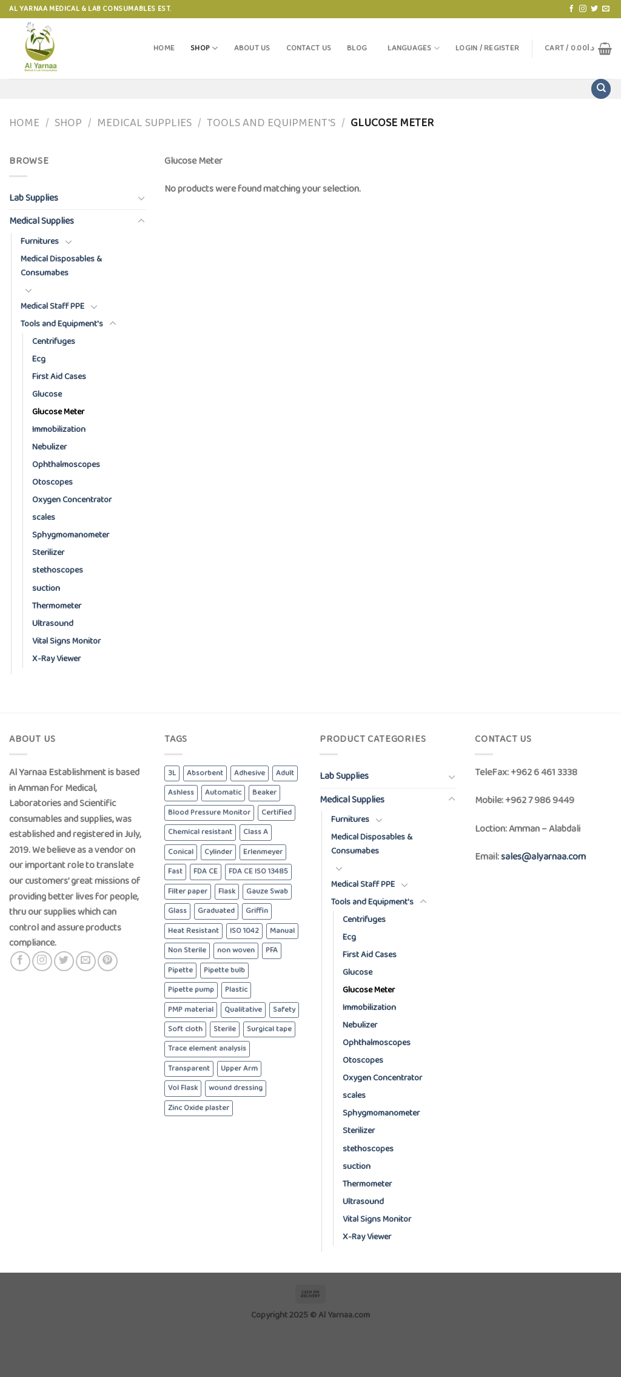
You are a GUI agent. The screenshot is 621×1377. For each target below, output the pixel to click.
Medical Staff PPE (52, 306)
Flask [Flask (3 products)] (226, 891)
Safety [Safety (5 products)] (284, 1009)
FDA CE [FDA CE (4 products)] (205, 871)
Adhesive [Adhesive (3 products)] (249, 773)
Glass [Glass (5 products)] (177, 910)
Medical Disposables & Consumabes (61, 266)
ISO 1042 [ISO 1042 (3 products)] (244, 930)
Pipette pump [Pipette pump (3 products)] (191, 989)
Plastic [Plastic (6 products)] (236, 989)
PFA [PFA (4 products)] (272, 950)
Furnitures (40, 241)
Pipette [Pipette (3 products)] (180, 970)
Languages (414, 48)
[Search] (601, 89)
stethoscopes (57, 570)
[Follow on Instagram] (582, 9)
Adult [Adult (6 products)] (285, 773)
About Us (252, 48)
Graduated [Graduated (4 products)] (216, 910)
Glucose (47, 394)
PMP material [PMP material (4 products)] (190, 1009)
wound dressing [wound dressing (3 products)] (236, 1088)
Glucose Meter (58, 412)
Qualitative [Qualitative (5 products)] (243, 1009)
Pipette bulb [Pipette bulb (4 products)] (224, 970)
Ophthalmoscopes (66, 464)
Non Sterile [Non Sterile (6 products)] (187, 950)
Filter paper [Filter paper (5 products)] (187, 891)
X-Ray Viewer (56, 658)
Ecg (38, 359)
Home (164, 48)
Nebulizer (49, 447)
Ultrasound (52, 623)
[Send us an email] (605, 9)
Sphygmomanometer (70, 535)
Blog (357, 48)
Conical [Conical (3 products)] (180, 852)
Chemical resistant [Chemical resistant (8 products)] (200, 832)
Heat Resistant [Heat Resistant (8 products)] (193, 930)
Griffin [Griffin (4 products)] (257, 910)
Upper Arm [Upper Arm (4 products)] (239, 1068)
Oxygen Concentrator (72, 500)
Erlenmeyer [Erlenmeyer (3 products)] (263, 852)
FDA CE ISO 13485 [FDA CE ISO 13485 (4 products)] (258, 871)
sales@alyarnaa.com (543, 856)
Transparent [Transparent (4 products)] (189, 1068)
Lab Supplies (33, 198)
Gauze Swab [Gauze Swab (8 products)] (267, 891)
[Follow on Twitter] (594, 9)
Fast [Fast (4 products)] (175, 871)
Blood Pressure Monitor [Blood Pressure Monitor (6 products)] (209, 812)
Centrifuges (53, 341)
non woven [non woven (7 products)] (236, 950)
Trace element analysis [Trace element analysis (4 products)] (207, 1048)
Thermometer (56, 606)
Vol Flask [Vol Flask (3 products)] (183, 1088)
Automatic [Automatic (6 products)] (223, 792)
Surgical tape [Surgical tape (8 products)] (269, 1029)
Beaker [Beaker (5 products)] (264, 792)
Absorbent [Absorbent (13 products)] (205, 773)
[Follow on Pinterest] (108, 961)
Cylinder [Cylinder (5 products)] (218, 852)
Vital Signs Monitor (66, 641)
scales (43, 517)
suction (46, 588)
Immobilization (59, 429)
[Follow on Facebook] (571, 9)
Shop (204, 48)
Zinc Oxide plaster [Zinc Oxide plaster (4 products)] (198, 1108)
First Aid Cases (59, 376)
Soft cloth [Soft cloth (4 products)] (185, 1029)
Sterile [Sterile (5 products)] (224, 1029)
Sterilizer (48, 552)
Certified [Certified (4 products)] (276, 812)
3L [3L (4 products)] (172, 773)
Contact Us (309, 48)
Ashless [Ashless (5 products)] (181, 792)
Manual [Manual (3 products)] (282, 930)
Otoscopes (52, 482)
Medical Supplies (144, 123)
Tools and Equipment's (271, 123)
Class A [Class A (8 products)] (255, 832)
